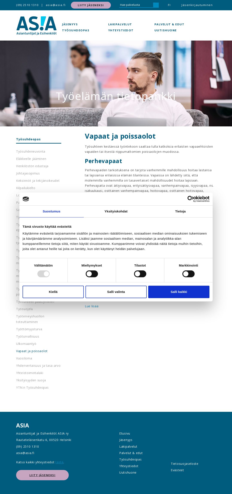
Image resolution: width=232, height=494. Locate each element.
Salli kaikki (179, 292)
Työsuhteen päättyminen (35, 302)
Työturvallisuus (27, 336)
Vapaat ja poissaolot (32, 351)
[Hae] (156, 5)
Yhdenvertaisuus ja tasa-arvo (38, 366)
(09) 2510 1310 (27, 5)
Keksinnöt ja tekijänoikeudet (38, 181)
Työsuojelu (24, 309)
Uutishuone (165, 30)
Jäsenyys (70, 24)
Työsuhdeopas (75, 30)
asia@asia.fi (56, 5)
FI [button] (169, 5)
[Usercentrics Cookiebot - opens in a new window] (190, 199)
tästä (59, 462)
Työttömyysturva (29, 329)
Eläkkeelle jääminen (31, 159)
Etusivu (124, 433)
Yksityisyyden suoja (31, 380)
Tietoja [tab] (180, 211)
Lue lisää (91, 306)
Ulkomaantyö (26, 344)
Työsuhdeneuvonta (30, 151)
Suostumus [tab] (52, 211)
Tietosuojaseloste (184, 464)
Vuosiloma (24, 358)
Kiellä (53, 292)
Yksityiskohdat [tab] (115, 211)
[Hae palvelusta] (136, 5)
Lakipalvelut (120, 24)
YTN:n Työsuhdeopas (32, 387)
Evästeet (177, 470)
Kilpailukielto (25, 188)
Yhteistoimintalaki (29, 373)
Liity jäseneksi (91, 5)
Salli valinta (116, 292)
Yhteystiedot (121, 30)
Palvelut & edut (169, 24)
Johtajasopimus (28, 173)
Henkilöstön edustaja (32, 166)
